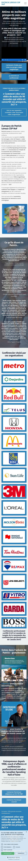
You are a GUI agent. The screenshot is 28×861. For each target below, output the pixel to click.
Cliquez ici (5, 684)
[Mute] (22, 60)
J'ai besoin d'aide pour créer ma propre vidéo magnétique (14, 67)
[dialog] (14, 845)
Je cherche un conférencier (14, 77)
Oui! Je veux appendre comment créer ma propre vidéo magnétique (14, 112)
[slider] (13, 60)
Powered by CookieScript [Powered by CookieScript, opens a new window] (14, 859)
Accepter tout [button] (8, 853)
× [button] (26, 832)
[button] (14, 857)
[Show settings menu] (25, 60)
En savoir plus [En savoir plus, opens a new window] (18, 841)
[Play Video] (2, 60)
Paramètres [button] (21, 853)
